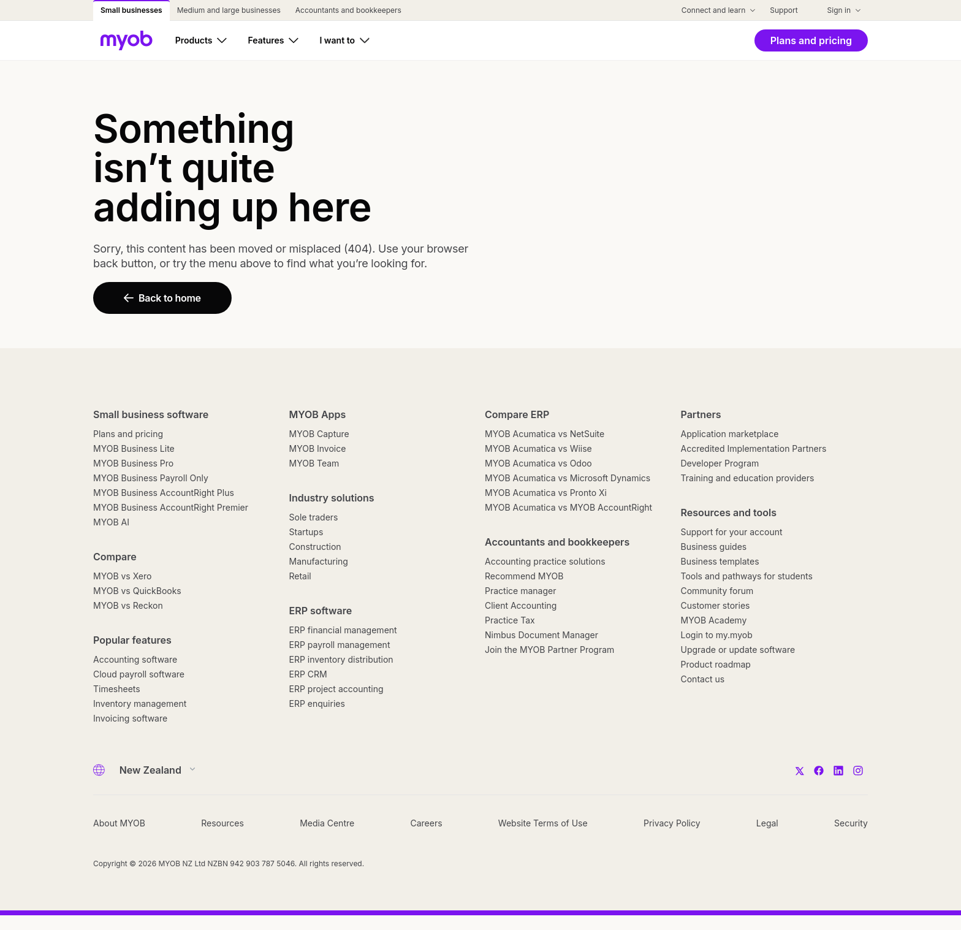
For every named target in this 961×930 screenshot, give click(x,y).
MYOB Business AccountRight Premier (170, 507)
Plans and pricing (128, 434)
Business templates (720, 561)
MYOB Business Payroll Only (150, 478)
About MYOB (119, 823)
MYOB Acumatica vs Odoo (538, 463)
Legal (767, 823)
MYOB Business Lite (134, 448)
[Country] (153, 770)
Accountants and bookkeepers (557, 542)
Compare (115, 557)
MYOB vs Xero (122, 576)
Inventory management (139, 703)
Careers (426, 823)
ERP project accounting (336, 689)
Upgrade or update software (738, 649)
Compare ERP (517, 414)
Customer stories (715, 605)
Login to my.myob (717, 635)
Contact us (703, 679)
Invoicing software (130, 718)
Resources (222, 823)
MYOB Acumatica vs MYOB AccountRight (568, 507)
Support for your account (732, 532)
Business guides (714, 546)
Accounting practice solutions (545, 561)
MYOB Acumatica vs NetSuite (544, 434)
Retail (300, 576)
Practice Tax (510, 620)
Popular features (132, 640)
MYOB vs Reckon (128, 605)
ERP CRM (308, 674)
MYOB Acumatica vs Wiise (538, 448)
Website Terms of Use (543, 823)
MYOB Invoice (317, 448)
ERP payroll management (339, 644)
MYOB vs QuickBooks (137, 590)
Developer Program (720, 463)
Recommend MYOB (524, 576)
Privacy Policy (672, 823)
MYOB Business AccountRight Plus (163, 492)
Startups (306, 532)
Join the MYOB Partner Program (549, 649)
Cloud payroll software (138, 674)
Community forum (717, 590)
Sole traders (313, 517)
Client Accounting (520, 605)
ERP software (320, 610)
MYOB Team (314, 463)
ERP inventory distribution (341, 659)
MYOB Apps (317, 414)
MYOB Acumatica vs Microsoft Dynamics (567, 478)
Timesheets (116, 689)
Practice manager (520, 590)
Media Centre (327, 823)
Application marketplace (730, 434)
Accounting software (135, 659)
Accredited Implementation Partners (754, 448)
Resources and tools (729, 512)
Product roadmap (716, 664)
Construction (315, 546)
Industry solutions (331, 498)
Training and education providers (748, 478)
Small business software (150, 414)
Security (851, 823)
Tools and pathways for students (747, 576)
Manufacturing (318, 561)
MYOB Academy (714, 620)
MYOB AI (111, 522)
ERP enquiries (317, 703)
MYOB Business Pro (133, 463)
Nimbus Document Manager (541, 635)
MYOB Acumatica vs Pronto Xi (546, 492)
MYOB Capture (319, 434)
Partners (701, 414)
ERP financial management (343, 630)
